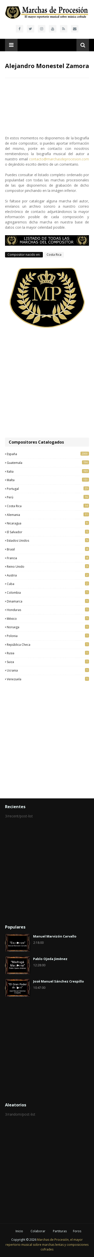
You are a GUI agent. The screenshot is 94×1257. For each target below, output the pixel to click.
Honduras (48, 609)
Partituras (60, 1231)
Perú (48, 497)
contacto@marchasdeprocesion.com (59, 159)
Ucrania (48, 670)
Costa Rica (54, 254)
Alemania (48, 514)
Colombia (48, 592)
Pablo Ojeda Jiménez (50, 959)
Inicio (19, 1231)
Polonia (48, 636)
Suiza (48, 662)
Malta (48, 480)
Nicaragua (48, 523)
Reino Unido (48, 566)
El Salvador (48, 532)
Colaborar (38, 1231)
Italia (48, 471)
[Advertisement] (47, 383)
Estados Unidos (48, 540)
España (48, 454)
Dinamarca (48, 601)
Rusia (48, 653)
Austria (48, 575)
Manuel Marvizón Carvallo (54, 936)
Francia (48, 558)
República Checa (48, 644)
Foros (77, 1231)
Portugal (48, 488)
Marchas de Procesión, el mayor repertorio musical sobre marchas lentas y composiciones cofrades (47, 1244)
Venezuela (48, 679)
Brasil (48, 549)
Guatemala (48, 462)
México (48, 618)
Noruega (48, 627)
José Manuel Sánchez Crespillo (58, 981)
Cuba (48, 583)
